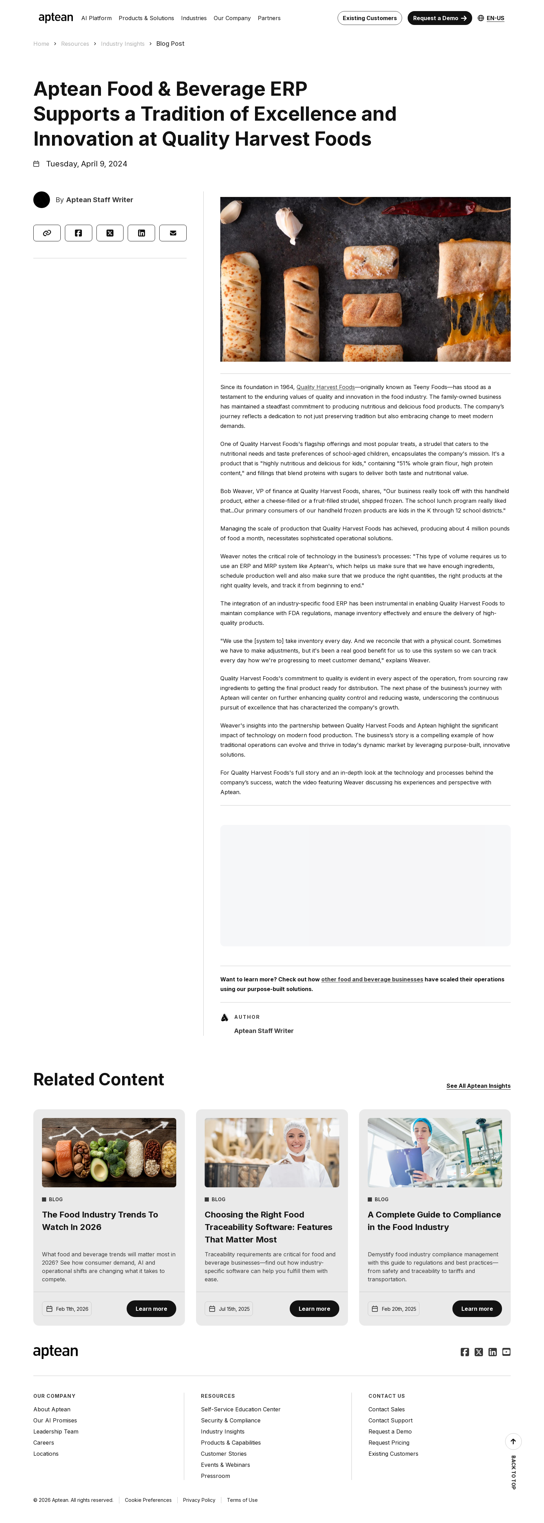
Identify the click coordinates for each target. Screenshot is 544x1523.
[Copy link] (47, 233)
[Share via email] (173, 233)
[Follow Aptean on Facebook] (465, 1352)
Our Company (232, 18)
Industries (194, 18)
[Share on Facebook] (78, 233)
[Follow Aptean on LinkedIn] (492, 1352)
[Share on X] (110, 233)
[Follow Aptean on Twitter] (479, 1352)
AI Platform (96, 18)
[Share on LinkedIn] (141, 233)
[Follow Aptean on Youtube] (506, 1352)
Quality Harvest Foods (326, 387)
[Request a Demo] (440, 18)
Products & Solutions (146, 18)
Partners (269, 18)
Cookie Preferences (148, 1500)
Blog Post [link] (170, 43)
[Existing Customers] (370, 18)
